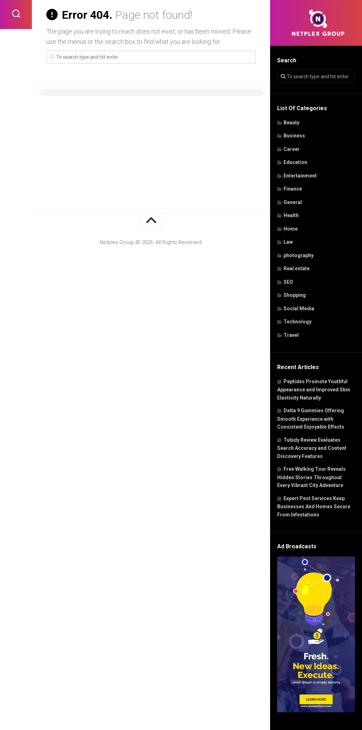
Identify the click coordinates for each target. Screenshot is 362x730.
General (293, 202)
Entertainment (300, 176)
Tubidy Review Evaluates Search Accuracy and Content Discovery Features (311, 448)
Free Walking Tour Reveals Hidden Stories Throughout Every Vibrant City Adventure (311, 477)
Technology (297, 321)
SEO (288, 282)
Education (295, 162)
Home (291, 229)
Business (294, 135)
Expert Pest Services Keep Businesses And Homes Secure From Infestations (313, 506)
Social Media (299, 308)
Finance (293, 189)
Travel (291, 335)
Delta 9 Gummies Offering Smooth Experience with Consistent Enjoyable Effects (310, 419)
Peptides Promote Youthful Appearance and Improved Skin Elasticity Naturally (313, 390)
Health (291, 215)
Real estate (297, 268)
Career (292, 149)
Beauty (291, 122)
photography (299, 255)
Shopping (295, 295)
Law (288, 242)
